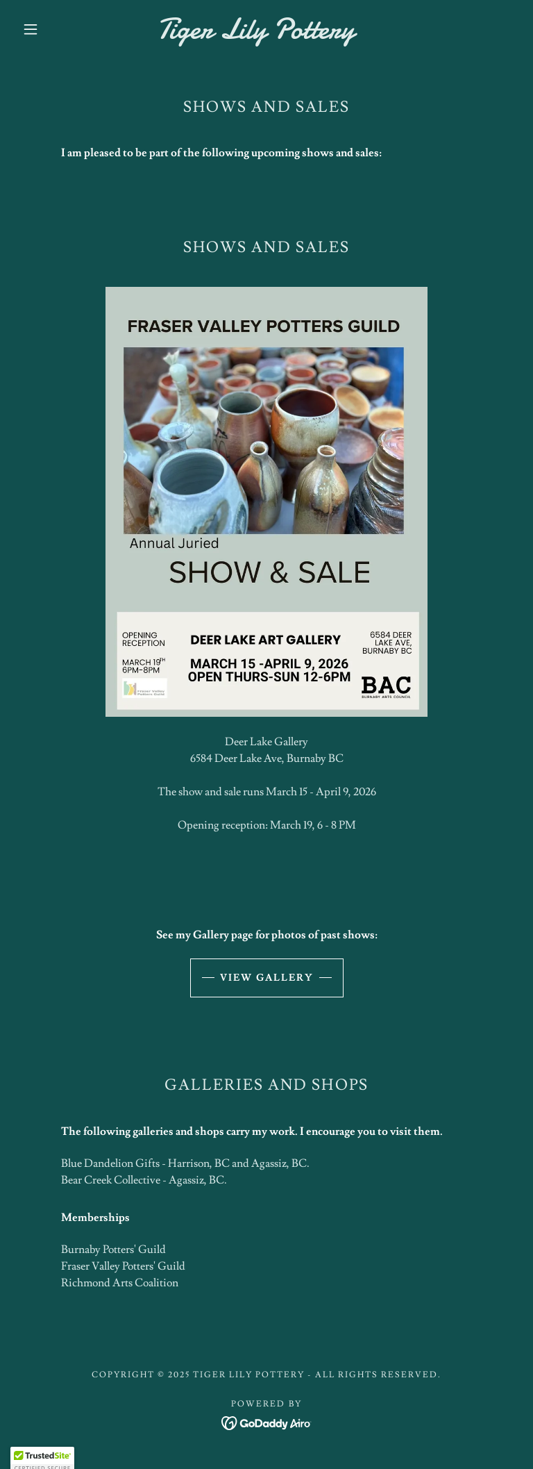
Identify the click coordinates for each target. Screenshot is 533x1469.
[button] (30, 29)
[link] (255, 35)
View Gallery (267, 978)
